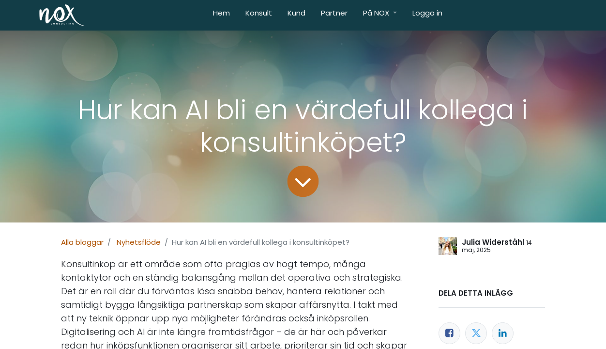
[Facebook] (449, 333)
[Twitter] (476, 333)
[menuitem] (221, 15)
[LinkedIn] (503, 333)
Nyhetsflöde (139, 242)
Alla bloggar (82, 242)
